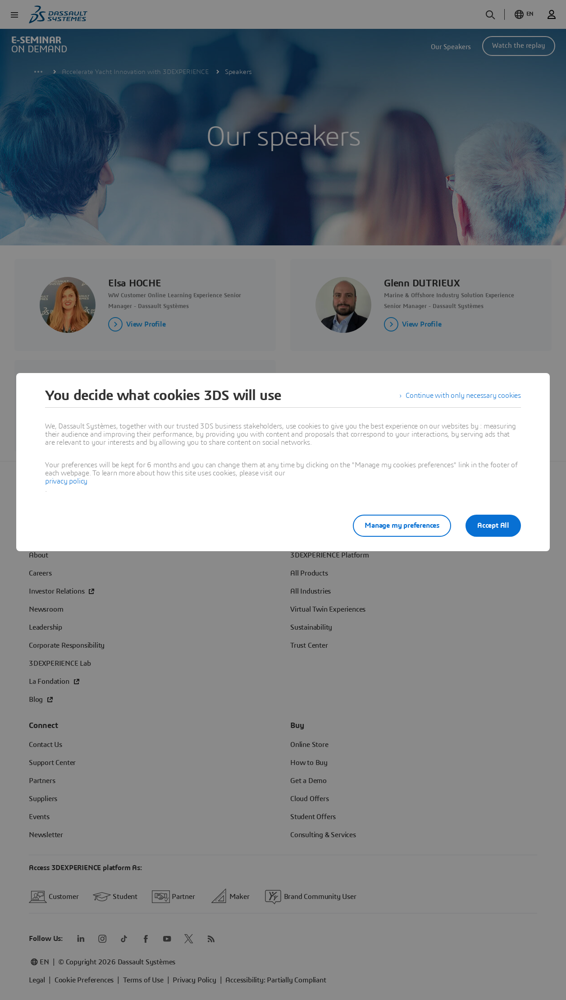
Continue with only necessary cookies (463, 395)
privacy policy (66, 481)
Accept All (493, 525)
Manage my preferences (402, 525)
